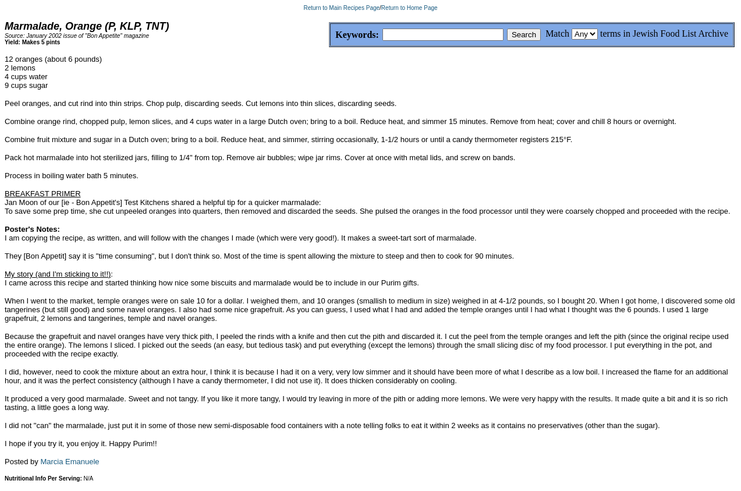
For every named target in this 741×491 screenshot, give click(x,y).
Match (557, 33)
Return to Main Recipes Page (341, 8)
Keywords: (329, 35)
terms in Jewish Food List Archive (664, 33)
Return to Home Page (409, 8)
